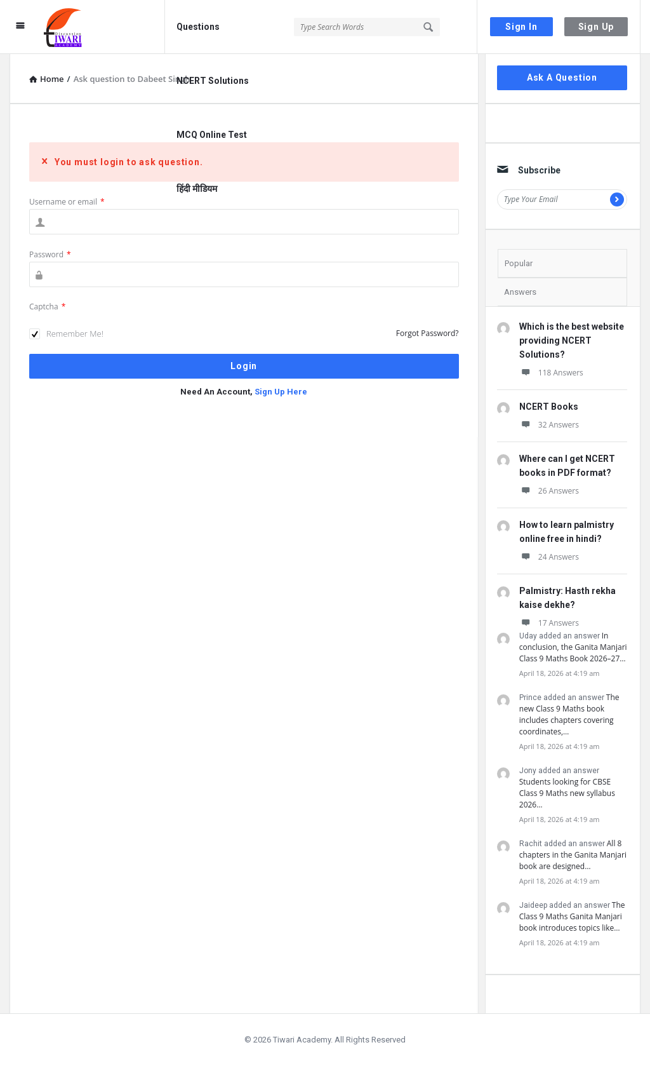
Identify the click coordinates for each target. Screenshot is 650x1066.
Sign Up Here (281, 391)
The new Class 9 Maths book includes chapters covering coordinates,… (569, 714)
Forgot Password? (427, 333)
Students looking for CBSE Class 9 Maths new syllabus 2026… (567, 793)
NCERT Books (548, 406)
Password (50, 254)
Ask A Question (562, 77)
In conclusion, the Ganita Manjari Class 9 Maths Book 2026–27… (573, 647)
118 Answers (551, 372)
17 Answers (549, 622)
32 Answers (549, 424)
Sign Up (596, 27)
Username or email (67, 201)
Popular (519, 263)
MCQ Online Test (211, 135)
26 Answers (549, 490)
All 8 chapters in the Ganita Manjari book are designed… (573, 855)
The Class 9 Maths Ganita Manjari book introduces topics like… (572, 916)
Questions (198, 27)
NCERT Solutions (212, 81)
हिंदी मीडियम (196, 189)
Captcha (47, 306)
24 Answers (549, 556)
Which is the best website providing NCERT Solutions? (571, 340)
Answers (520, 292)
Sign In (521, 27)
